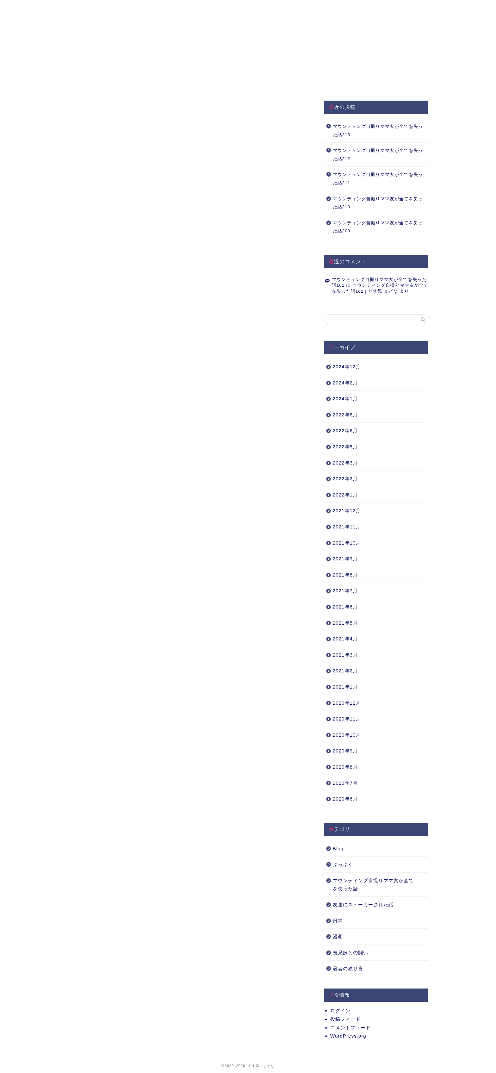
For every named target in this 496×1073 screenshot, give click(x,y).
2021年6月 (345, 606)
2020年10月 (347, 735)
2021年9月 (345, 558)
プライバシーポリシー (182, 7)
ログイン (340, 1010)
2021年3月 (345, 655)
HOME (106, 7)
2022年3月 (345, 462)
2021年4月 (345, 638)
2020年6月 (345, 799)
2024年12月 (347, 366)
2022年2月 (345, 478)
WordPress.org (348, 1036)
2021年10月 (347, 543)
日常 (338, 920)
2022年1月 (345, 494)
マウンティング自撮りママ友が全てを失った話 (373, 884)
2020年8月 (345, 767)
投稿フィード (345, 1019)
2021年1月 (345, 686)
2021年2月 (345, 670)
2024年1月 (345, 398)
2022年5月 (345, 446)
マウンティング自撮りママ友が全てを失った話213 (378, 130)
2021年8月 (345, 574)
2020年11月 (347, 718)
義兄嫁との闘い (350, 952)
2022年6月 (345, 430)
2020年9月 (345, 750)
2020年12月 (347, 703)
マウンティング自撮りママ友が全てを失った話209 (378, 227)
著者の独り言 (348, 968)
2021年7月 (345, 590)
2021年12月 (347, 510)
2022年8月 (345, 414)
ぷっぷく (343, 864)
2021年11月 (347, 526)
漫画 (338, 936)
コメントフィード (350, 1027)
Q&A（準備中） (335, 7)
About (258, 7)
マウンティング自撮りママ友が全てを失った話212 (378, 154)
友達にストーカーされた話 (363, 904)
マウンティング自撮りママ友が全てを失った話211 (378, 178)
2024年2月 (345, 382)
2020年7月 (345, 783)
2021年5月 (345, 623)
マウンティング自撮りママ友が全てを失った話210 (378, 203)
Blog (338, 848)
